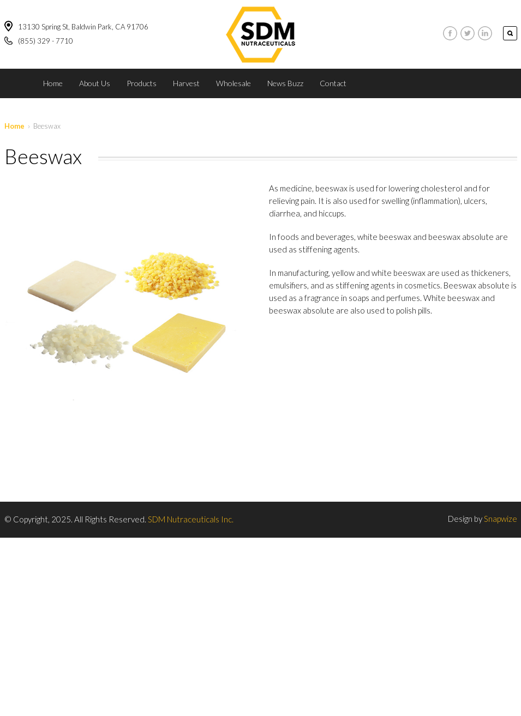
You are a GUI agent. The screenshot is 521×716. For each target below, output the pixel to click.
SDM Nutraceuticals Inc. (190, 519)
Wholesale (233, 83)
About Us (94, 83)
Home (53, 83)
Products (142, 83)
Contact (333, 83)
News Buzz (285, 83)
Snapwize (500, 519)
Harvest (186, 83)
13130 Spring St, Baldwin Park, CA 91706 (83, 26)
